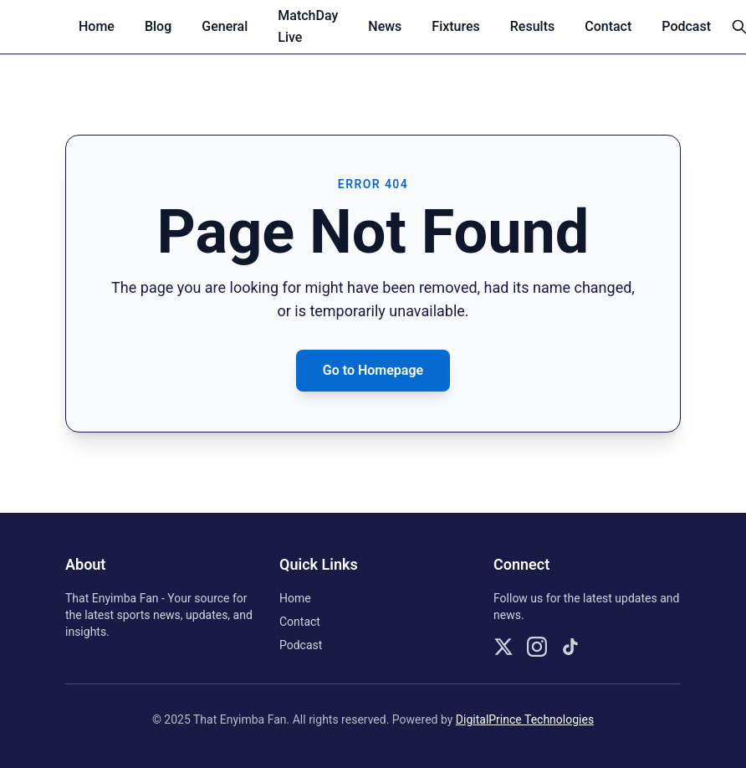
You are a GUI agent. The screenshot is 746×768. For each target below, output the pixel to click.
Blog (158, 26)
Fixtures (455, 26)
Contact (608, 26)
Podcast (686, 26)
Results (532, 26)
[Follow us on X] (503, 647)
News (384, 26)
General (225, 26)
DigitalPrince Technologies (525, 719)
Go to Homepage (373, 370)
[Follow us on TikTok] (570, 647)
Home (97, 26)
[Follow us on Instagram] (537, 647)
